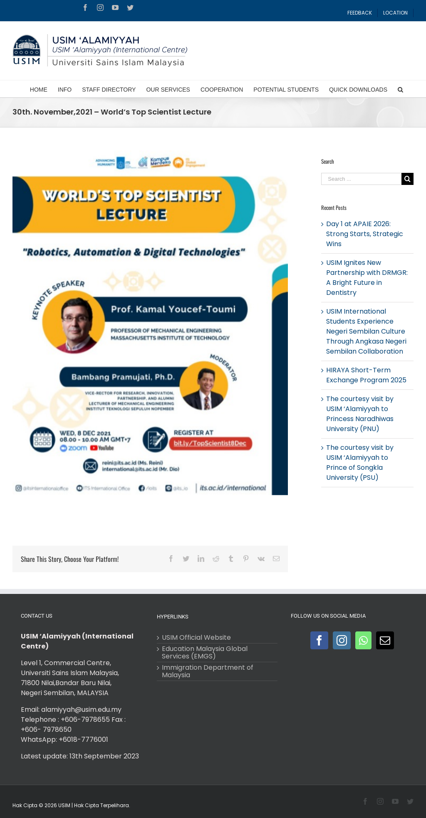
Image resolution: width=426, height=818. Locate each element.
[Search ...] (361, 179)
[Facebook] (319, 640)
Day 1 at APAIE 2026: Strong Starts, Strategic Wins (364, 234)
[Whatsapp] (363, 640)
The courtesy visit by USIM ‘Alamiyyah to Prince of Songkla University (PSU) (360, 462)
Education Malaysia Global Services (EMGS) (205, 652)
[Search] (400, 88)
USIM (64, 805)
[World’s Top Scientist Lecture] (150, 322)
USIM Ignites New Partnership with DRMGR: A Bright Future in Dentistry (367, 277)
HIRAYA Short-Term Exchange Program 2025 (366, 375)
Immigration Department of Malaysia (207, 671)
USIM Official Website (196, 637)
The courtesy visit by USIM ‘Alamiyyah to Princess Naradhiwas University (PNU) (360, 414)
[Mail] (385, 640)
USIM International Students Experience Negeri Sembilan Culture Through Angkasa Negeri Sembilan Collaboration (366, 331)
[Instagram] (342, 640)
